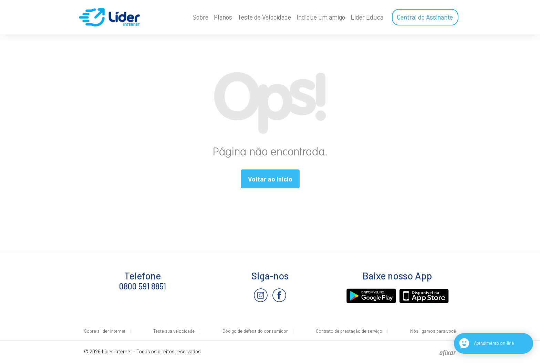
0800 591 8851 (142, 286)
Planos (223, 17)
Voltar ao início (270, 179)
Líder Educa (367, 17)
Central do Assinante (425, 17)
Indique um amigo (321, 17)
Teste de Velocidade (264, 17)
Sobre (200, 17)
